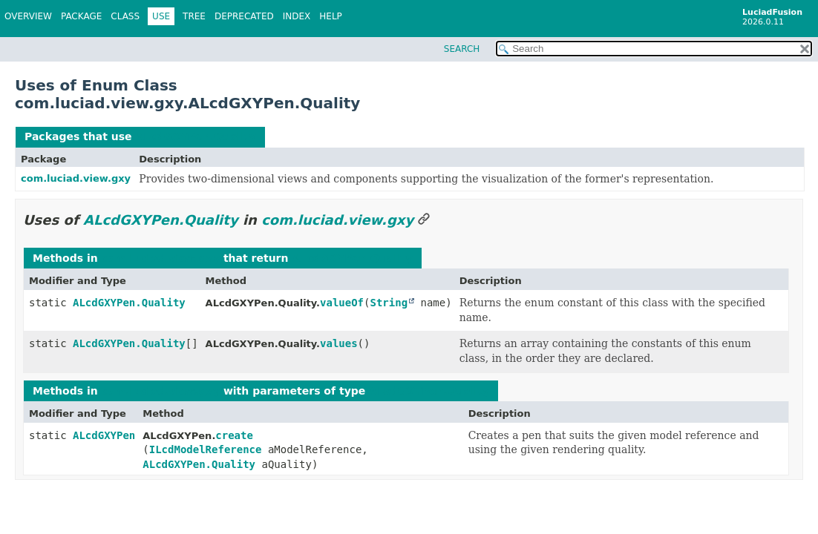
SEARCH (462, 49)
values (339, 343)
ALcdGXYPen (104, 435)
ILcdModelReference (205, 449)
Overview (28, 16)
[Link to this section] (424, 220)
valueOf (342, 303)
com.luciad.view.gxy (76, 178)
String (389, 303)
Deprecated (244, 16)
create (234, 435)
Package (81, 16)
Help (330, 16)
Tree (194, 16)
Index (297, 16)
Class (125, 16)
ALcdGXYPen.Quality (195, 136)
